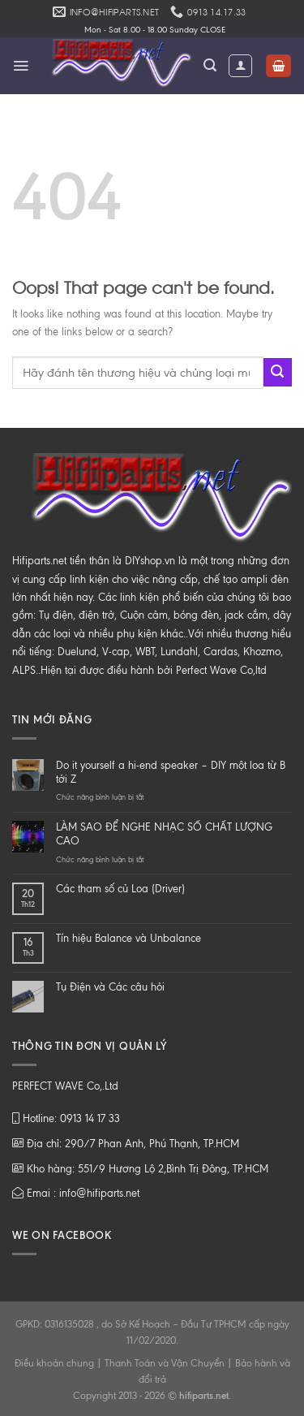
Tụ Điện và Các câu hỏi (110, 987)
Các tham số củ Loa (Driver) (120, 889)
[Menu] (20, 65)
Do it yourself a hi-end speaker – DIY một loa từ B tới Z (170, 772)
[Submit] (277, 372)
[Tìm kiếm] (209, 65)
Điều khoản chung (54, 1363)
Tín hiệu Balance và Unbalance (128, 938)
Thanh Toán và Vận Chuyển (165, 1363)
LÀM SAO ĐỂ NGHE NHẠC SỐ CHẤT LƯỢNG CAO (164, 834)
